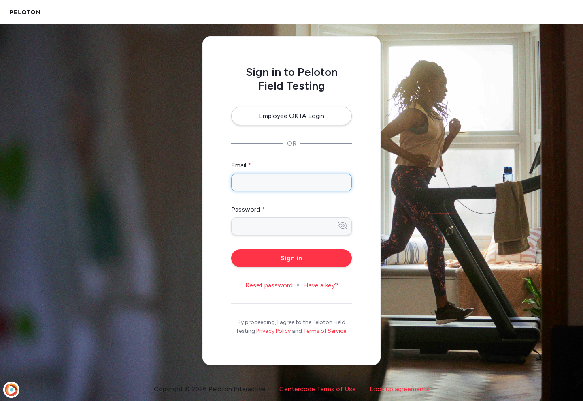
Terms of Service (324, 331)
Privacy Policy (273, 331)
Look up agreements (400, 389)
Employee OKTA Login (291, 116)
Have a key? (320, 285)
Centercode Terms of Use (317, 389)
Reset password (269, 285)
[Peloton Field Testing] (25, 12)
